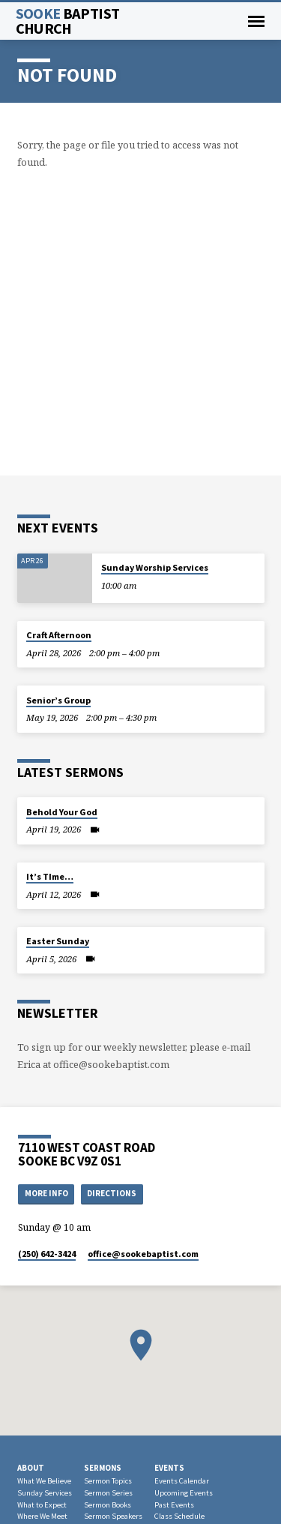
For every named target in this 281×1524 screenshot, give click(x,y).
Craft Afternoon (58, 634)
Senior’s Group (58, 700)
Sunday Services (44, 1493)
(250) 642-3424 (47, 1253)
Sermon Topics (108, 1481)
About (30, 1467)
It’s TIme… (49, 876)
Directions (111, 1193)
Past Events (174, 1505)
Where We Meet (42, 1516)
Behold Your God (61, 812)
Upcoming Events (183, 1493)
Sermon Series (108, 1493)
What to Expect (42, 1505)
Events (169, 1467)
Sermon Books (107, 1505)
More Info (46, 1193)
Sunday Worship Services (154, 567)
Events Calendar (181, 1481)
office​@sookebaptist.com (143, 1253)
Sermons (102, 1467)
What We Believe (44, 1481)
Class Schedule (179, 1516)
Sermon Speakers (113, 1516)
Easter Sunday (57, 940)
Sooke (68, 21)
